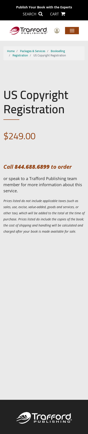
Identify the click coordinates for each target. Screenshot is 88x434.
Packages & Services (32, 51)
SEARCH (33, 14)
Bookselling (58, 51)
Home (11, 51)
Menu (72, 30)
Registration (20, 55)
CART (57, 14)
